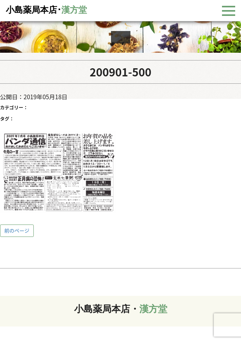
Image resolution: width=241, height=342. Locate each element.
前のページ (16, 230)
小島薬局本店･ (46, 10)
